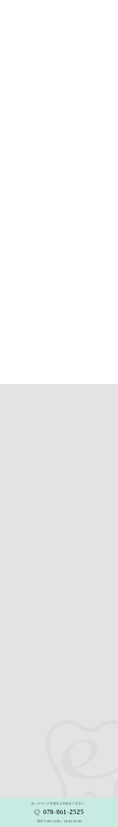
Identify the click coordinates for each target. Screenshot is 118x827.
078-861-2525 (63, 812)
